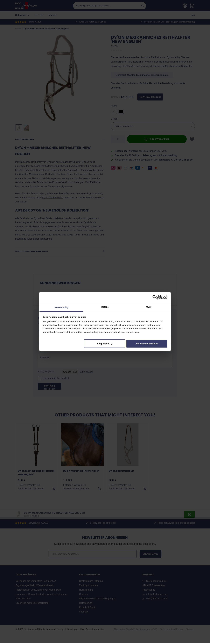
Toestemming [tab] (61, 307)
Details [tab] (105, 307)
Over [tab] (148, 307)
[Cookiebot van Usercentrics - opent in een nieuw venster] (154, 297)
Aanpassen (104, 343)
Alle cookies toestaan (146, 343)
